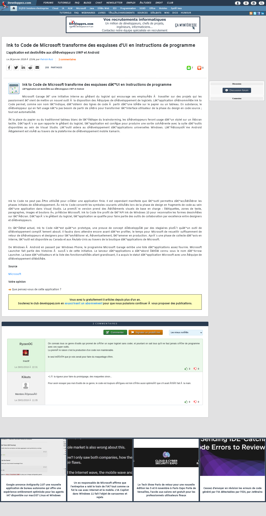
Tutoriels (64, 2)
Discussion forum (236, 90)
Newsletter (114, 2)
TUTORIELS (65, 13)
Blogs (87, 2)
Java (92, 8)
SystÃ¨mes (176, 8)
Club (170, 2)
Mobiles (163, 8)
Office (152, 8)
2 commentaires (67, 59)
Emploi (131, 2)
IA (63, 8)
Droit (159, 2)
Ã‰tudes (145, 2)
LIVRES (101, 13)
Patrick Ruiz (46, 59)
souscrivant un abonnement (84, 303)
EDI (115, 8)
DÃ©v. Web (103, 8)
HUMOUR (186, 13)
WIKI (166, 13)
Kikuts (26, 377)
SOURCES (142, 13)
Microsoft (81, 8)
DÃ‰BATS (156, 13)
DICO (175, 13)
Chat (98, 2)
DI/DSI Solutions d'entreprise (34, 8)
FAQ (77, 2)
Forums (48, 2)
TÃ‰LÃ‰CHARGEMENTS (121, 13)
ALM (70, 8)
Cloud (55, 8)
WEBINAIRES (88, 13)
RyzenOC (26, 344)
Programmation (128, 8)
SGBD (142, 8)
